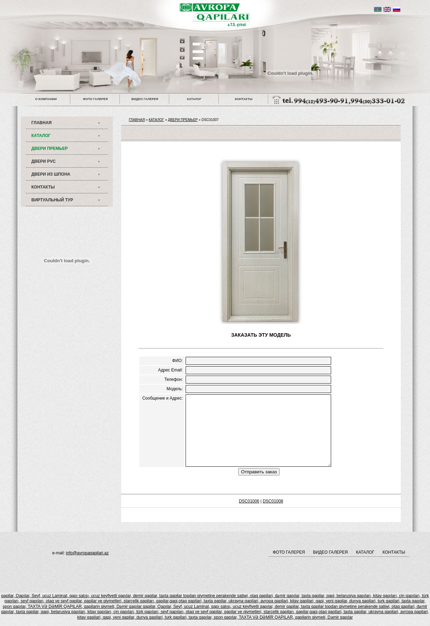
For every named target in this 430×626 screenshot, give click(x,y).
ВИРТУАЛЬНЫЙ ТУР (52, 200)
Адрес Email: (170, 370)
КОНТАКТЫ (243, 99)
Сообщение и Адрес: (162, 398)
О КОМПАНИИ (46, 99)
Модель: (175, 388)
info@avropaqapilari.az (87, 553)
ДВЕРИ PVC (43, 161)
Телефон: (173, 379)
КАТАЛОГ (194, 99)
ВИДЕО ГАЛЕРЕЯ (145, 99)
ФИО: (177, 360)
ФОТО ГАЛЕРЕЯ (95, 99)
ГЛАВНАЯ (41, 122)
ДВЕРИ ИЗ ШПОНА (50, 174)
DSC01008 (273, 501)
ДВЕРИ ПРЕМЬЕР (49, 148)
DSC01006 (249, 501)
